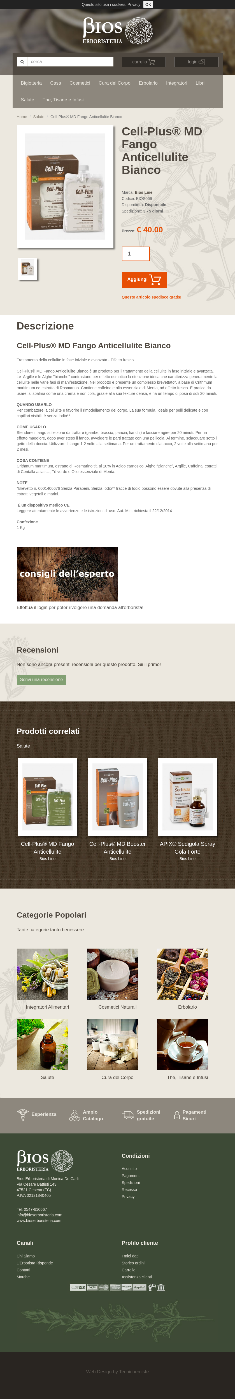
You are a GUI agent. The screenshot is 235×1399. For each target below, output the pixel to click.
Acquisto (129, 1168)
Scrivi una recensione (41, 679)
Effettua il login (32, 607)
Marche (23, 1277)
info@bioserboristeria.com (39, 1215)
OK (148, 4)
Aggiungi (144, 279)
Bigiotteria (31, 83)
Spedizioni (131, 1182)
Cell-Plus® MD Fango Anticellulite (47, 848)
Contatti (23, 1270)
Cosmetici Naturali (117, 1007)
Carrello (129, 1270)
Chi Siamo (26, 1256)
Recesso (129, 1189)
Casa (55, 83)
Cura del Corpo (115, 83)
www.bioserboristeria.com (39, 1220)
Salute (27, 99)
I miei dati (130, 1256)
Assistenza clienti (137, 1277)
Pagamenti (131, 1175)
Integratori (176, 83)
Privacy (133, 4)
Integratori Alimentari (47, 1007)
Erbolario (148, 83)
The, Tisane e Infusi (63, 99)
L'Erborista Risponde (35, 1263)
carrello (143, 62)
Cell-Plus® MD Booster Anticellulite (117, 848)
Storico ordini (133, 1263)
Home (22, 116)
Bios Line (143, 192)
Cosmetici (79, 83)
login (196, 62)
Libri (200, 83)
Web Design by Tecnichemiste (117, 1371)
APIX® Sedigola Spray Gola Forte (187, 848)
